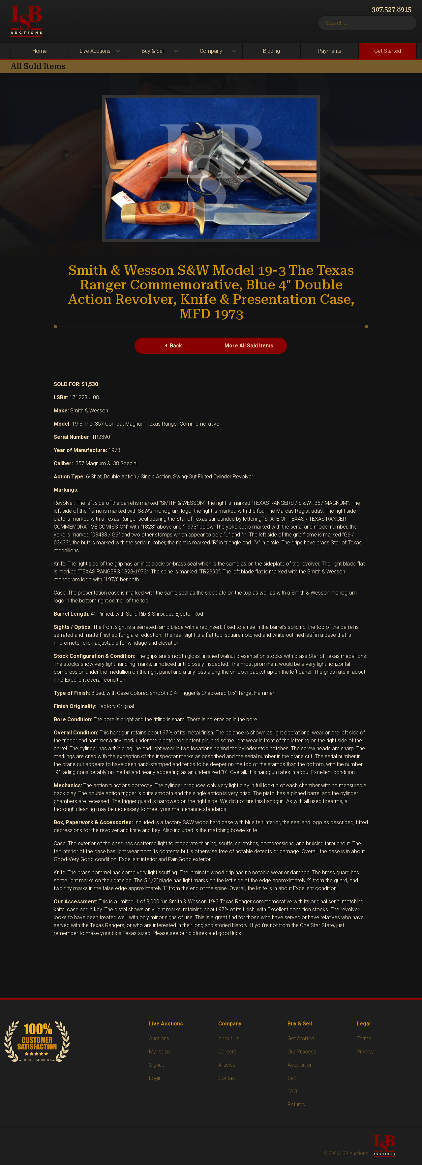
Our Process (301, 1052)
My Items (160, 1052)
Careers (227, 1052)
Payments (329, 51)
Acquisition (300, 1065)
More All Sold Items (249, 345)
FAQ (292, 1091)
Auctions (159, 1038)
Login (155, 1078)
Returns (296, 1104)
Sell (291, 1078)
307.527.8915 (391, 9)
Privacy (365, 1052)
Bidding (271, 51)
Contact (227, 1078)
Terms (364, 1038)
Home (40, 51)
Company (211, 51)
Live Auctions (95, 51)
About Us (228, 1038)
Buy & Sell (153, 51)
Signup (157, 1065)
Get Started (387, 51)
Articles (226, 1065)
